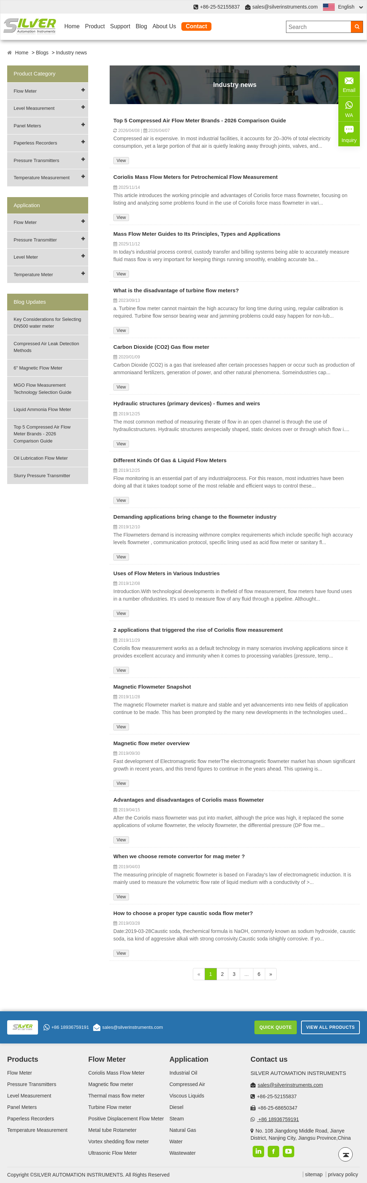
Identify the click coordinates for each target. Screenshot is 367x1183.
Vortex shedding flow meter (118, 1141)
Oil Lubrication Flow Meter (41, 458)
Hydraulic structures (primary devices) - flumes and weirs (186, 403)
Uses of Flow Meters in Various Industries (166, 573)
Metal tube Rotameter (112, 1130)
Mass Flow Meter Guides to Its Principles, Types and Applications (196, 234)
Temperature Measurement (42, 177)
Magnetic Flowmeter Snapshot (152, 687)
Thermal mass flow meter (116, 1096)
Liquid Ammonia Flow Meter (42, 409)
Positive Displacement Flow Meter (126, 1118)
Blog (141, 26)
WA (349, 108)
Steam (177, 1118)
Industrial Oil (183, 1073)
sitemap (314, 1174)
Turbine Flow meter (109, 1107)
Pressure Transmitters (36, 160)
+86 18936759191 (66, 1027)
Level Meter (26, 257)
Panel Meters (27, 125)
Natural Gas (183, 1130)
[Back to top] (345, 1154)
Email (349, 83)
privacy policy (343, 1174)
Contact (196, 26)
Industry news (71, 52)
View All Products (330, 1027)
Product (95, 26)
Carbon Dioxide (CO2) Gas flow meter (161, 347)
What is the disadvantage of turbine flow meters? (176, 290)
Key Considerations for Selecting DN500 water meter (47, 323)
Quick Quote (275, 1027)
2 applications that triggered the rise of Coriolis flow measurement (198, 630)
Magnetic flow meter (110, 1084)
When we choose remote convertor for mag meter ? (179, 856)
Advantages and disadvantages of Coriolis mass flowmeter (188, 800)
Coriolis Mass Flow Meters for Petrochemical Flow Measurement (195, 177)
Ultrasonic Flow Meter (112, 1153)
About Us (164, 26)
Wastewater (183, 1153)
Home (72, 26)
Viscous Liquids (187, 1096)
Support (120, 26)
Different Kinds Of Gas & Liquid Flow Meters (170, 460)
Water (176, 1141)
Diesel (177, 1107)
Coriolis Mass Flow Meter (116, 1073)
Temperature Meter (33, 274)
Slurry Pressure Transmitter (42, 475)
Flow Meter (25, 91)
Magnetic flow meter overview (151, 743)
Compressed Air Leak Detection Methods (46, 347)
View (121, 160)
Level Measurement (34, 108)
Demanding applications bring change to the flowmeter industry (194, 517)
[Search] (357, 27)
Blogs (42, 52)
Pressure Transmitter (35, 240)
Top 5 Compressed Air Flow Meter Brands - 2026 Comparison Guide (42, 434)
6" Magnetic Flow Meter (38, 368)
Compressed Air (187, 1084)
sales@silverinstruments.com (285, 7)
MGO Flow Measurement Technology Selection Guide (42, 388)
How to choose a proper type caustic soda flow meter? (183, 913)
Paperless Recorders (35, 143)
